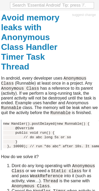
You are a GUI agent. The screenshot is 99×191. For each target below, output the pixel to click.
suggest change (84, 15)
